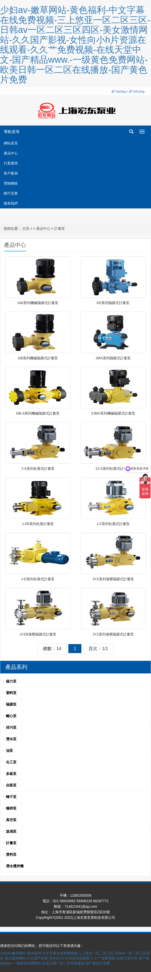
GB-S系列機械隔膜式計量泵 (38, 413)
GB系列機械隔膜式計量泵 (38, 358)
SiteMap (118, 91)
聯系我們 (11, 203)
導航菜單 (12, 132)
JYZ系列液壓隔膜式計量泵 (113, 634)
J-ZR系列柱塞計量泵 (38, 524)
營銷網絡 (11, 183)
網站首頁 (11, 143)
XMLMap (137, 91)
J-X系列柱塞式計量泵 (38, 469)
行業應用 (11, 163)
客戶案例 (11, 173)
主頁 (25, 228)
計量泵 (59, 228)
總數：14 (52, 648)
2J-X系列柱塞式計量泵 (113, 469)
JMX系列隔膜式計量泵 (113, 358)
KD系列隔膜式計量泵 (113, 303)
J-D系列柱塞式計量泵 (38, 579)
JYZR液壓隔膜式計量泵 (38, 634)
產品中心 (11, 153)
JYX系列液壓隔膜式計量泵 (113, 579)
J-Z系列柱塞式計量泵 (113, 524)
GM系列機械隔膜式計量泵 (38, 303)
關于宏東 (11, 193)
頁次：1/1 (98, 648)
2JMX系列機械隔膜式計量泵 (113, 413)
